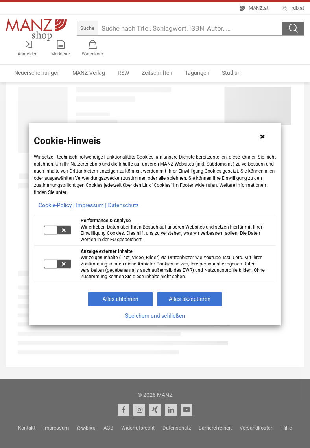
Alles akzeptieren (189, 299)
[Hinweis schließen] (262, 136)
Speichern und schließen (155, 316)
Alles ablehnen (120, 299)
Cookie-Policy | (56, 205)
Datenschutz (123, 205)
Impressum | (91, 205)
